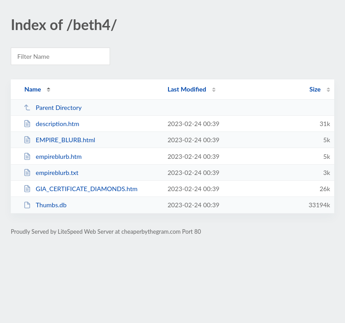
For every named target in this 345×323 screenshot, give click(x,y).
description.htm (51, 123)
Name (32, 89)
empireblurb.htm (52, 156)
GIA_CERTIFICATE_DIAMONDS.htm (80, 188)
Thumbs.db (44, 205)
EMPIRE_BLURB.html (59, 140)
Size (315, 89)
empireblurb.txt (50, 172)
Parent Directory (52, 107)
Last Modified (187, 89)
